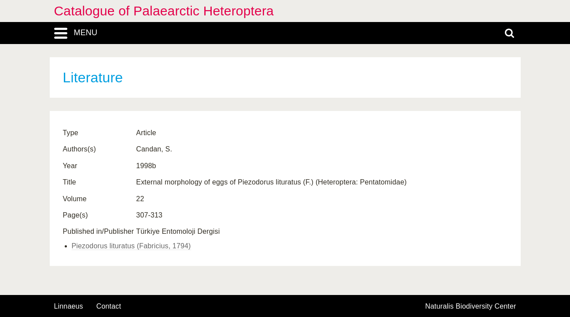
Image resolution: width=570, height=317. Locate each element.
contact (108, 306)
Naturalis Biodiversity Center (470, 306)
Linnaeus (68, 306)
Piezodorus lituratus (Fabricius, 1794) (131, 246)
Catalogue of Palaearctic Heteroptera (164, 11)
